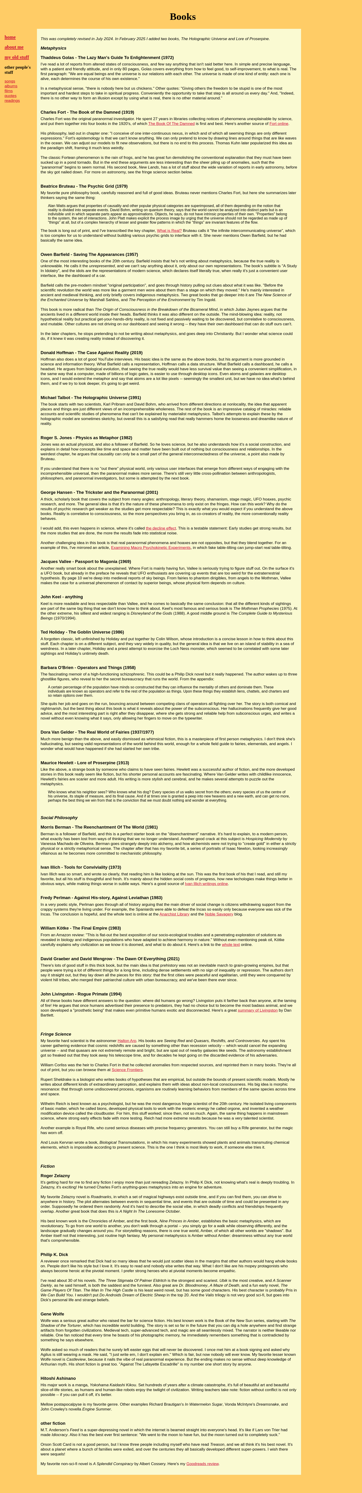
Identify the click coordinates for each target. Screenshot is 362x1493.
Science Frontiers (127, 1069)
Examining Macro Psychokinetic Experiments (151, 547)
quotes (11, 95)
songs (10, 81)
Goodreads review (202, 1463)
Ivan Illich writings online (206, 883)
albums (11, 86)
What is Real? (169, 230)
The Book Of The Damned (171, 123)
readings (12, 100)
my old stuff (17, 57)
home (10, 37)
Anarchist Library (175, 914)
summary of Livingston (258, 1010)
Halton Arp (127, 1040)
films (9, 91)
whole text (231, 944)
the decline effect (161, 528)
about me (14, 47)
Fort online (278, 123)
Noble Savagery (219, 914)
